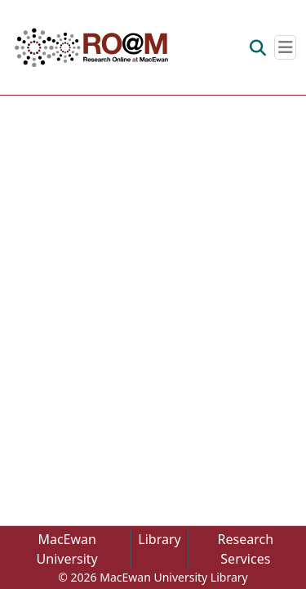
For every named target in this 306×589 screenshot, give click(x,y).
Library (159, 539)
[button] (91, 47)
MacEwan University (67, 549)
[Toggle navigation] (285, 47)
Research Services (246, 549)
